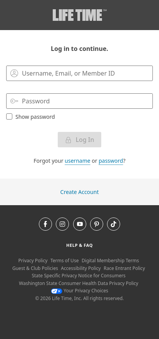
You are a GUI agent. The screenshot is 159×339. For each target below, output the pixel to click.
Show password (30, 116)
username (77, 160)
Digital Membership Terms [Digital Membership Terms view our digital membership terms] (110, 260)
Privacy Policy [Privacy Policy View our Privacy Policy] (33, 260)
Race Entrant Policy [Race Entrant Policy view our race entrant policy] (124, 268)
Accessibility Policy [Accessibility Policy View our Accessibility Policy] (80, 268)
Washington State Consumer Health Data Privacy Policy (78, 283)
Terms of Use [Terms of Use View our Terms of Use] (64, 260)
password (111, 160)
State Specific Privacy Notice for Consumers (79, 275)
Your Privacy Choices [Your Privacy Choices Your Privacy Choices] (79, 290)
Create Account (79, 192)
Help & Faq (79, 245)
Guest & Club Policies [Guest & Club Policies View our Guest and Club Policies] (35, 268)
